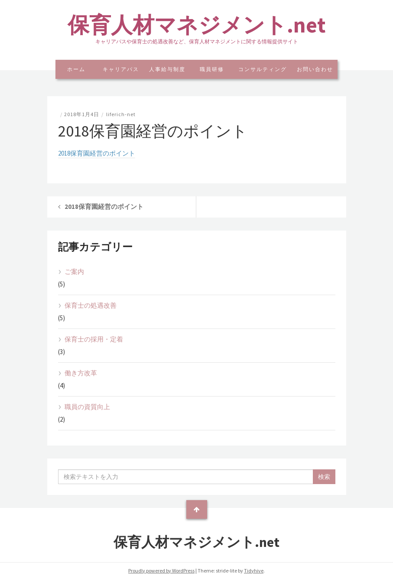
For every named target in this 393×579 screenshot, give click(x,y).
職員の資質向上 (87, 407)
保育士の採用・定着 (94, 339)
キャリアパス (121, 69)
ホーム (76, 69)
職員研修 (212, 69)
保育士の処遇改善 (91, 305)
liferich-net (121, 114)
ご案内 (74, 271)
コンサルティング (262, 69)
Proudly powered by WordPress (161, 570)
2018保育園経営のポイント (96, 153)
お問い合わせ (315, 69)
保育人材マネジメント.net (197, 25)
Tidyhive (253, 570)
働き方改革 (81, 373)
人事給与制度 (167, 69)
